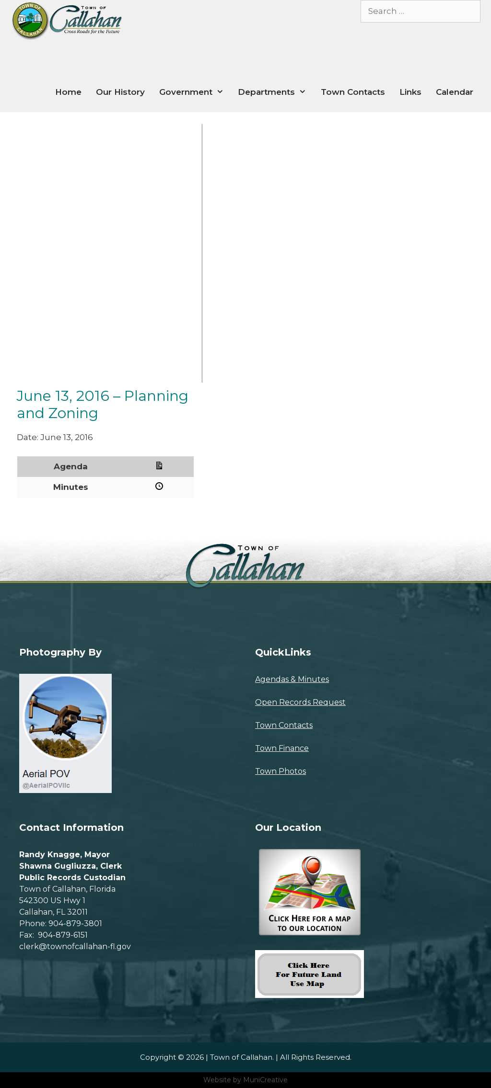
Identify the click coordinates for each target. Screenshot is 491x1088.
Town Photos (280, 771)
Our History (120, 92)
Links (410, 92)
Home (68, 92)
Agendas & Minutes (292, 679)
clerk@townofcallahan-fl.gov (75, 946)
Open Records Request (300, 702)
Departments (276, 92)
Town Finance (282, 748)
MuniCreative (265, 1080)
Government (195, 92)
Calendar (454, 92)
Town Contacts (353, 92)
